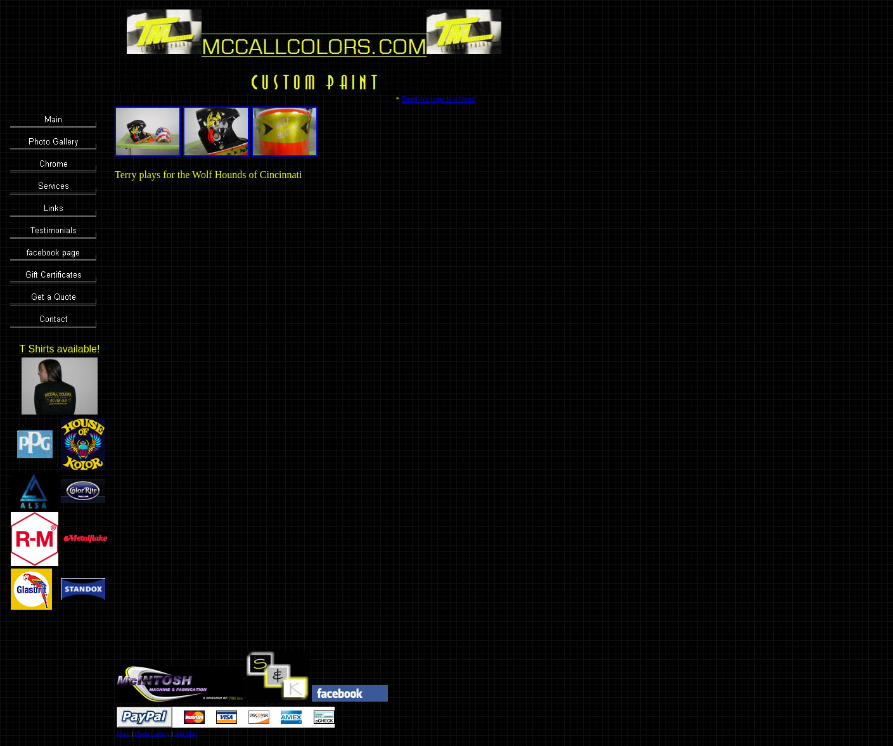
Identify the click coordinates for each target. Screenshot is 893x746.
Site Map (185, 733)
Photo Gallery (152, 733)
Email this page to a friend (438, 99)
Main (123, 733)
